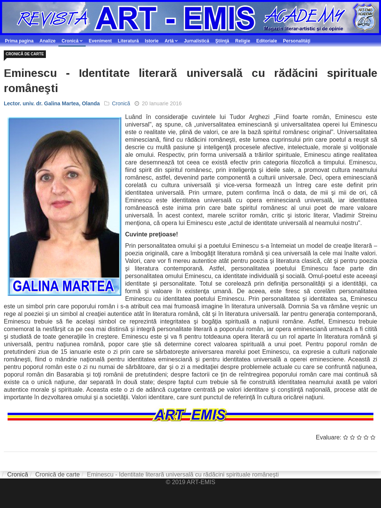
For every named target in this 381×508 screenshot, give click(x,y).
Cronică (69, 41)
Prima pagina (19, 41)
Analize (47, 41)
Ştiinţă (222, 41)
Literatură (128, 41)
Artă (169, 41)
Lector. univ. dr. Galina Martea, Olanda (52, 103)
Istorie (151, 41)
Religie (242, 41)
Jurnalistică (196, 41)
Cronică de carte (25, 54)
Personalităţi (296, 41)
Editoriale (266, 41)
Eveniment (100, 41)
